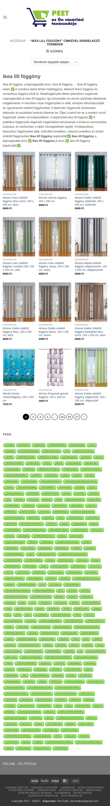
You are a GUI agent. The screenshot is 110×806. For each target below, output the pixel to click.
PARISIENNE (44, 706)
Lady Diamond (74, 463)
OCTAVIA (86, 457)
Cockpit (67, 493)
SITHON (85, 590)
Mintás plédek (23, 748)
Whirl (77, 615)
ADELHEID (10, 700)
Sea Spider (23, 536)
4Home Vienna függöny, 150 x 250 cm (53, 199)
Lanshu (87, 542)
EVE (28, 615)
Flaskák (38, 742)
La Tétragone (41, 615)
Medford (98, 706)
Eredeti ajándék (77, 445)
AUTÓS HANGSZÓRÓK (90, 787)
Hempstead (60, 603)
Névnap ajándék (69, 633)
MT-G (58, 736)
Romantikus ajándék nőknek (89, 742)
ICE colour (44, 512)
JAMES (97, 639)
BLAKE (67, 609)
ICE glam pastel (69, 457)
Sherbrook (90, 663)
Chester (50, 560)
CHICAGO (33, 499)
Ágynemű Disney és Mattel (87, 627)
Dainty (88, 669)
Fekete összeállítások (44, 590)
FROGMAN (33, 493)
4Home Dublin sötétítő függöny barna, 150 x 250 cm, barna (54, 332)
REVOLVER (94, 499)
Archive (99, 457)
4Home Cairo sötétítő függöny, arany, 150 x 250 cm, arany (54, 266)
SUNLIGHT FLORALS (84, 451)
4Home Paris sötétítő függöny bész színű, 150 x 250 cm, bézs (18, 201)
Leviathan (31, 621)
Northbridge (41, 669)
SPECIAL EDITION (31, 730)
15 (62, 416)
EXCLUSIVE (11, 548)
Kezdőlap (18, 40)
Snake (43, 566)
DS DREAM (85, 675)
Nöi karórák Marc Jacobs (16, 693)
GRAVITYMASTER (95, 621)
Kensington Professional (16, 596)
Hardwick (87, 645)
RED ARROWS (35, 578)
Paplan (9, 748)
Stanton (71, 675)
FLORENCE (51, 475)
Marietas (91, 718)
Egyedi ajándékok (89, 633)
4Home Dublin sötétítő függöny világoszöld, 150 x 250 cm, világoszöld (90, 397)
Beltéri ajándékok (43, 736)
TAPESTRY (24, 445)
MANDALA (53, 609)
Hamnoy (47, 499)
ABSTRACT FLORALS (48, 469)
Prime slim (82, 560)
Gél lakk (79, 487)
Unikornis (64, 639)
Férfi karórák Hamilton (42, 693)
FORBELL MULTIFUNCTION (70, 718)
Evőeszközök (45, 548)
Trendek (9, 445)
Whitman (9, 712)
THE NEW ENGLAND (41, 596)
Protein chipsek (29, 481)
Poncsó (9, 487)
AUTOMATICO (51, 730)
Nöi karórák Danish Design (68, 687)
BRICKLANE (30, 566)
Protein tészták (56, 572)
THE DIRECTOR (73, 669)
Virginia (97, 609)
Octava (65, 524)
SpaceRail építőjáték (26, 487)
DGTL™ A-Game (13, 651)
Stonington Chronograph (29, 712)
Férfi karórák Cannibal (66, 693)
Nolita (58, 706)
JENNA (9, 457)
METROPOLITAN (24, 609)
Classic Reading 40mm (50, 621)
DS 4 (42, 584)
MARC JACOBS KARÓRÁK (71, 712)
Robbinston (86, 596)
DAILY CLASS (86, 724)
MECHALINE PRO (46, 554)
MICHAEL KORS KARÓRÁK (58, 657)
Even (86, 639)
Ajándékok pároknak (26, 639)
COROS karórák (79, 530)
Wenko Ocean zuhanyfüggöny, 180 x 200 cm (18, 397)
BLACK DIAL (33, 463)
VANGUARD (77, 506)
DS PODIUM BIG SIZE (29, 645)
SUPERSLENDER (57, 445)
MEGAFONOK (94, 790)
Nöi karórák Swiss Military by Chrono (81, 481)
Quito (22, 603)
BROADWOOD (12, 566)
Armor (99, 645)
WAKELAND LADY (52, 451)
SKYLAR (89, 615)
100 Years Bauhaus (14, 493)
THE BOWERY (47, 487)
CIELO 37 (50, 712)
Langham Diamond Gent (68, 542)
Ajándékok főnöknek (14, 578)
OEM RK (91, 506)
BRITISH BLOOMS (14, 463)
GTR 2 (9, 572)
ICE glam (10, 451)
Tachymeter (47, 542)
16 (69, 416)
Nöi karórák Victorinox (51, 481)
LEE (8, 615)
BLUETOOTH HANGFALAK (43, 795)
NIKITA (59, 463)
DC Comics (55, 584)
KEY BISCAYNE (44, 700)
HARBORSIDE (53, 651)
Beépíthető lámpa (49, 633)
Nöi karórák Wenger (75, 681)
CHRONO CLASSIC (14, 518)
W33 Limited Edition (75, 499)
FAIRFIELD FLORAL (48, 457)
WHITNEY (61, 700)
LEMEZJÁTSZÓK (46, 790)
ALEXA (40, 609)
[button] (5, 17)
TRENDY (10, 706)
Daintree (9, 584)
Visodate (89, 700)
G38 (8, 499)
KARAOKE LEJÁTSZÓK (44, 787)
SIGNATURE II (61, 512)
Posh (8, 609)
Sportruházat (65, 487)
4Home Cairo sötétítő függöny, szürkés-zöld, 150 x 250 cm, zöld (18, 266)
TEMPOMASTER (13, 560)
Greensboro (26, 700)
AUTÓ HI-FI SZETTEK (71, 790)
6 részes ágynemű (62, 627)
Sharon (42, 681)
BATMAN (51, 578)
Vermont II (26, 724)
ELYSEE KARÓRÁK (96, 651)
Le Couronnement (13, 621)
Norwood (84, 736)
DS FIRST (56, 669)
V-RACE (76, 548)
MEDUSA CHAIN (60, 566)
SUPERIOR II (59, 506)
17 (76, 416)
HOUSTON (35, 718)
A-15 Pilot (80, 493)
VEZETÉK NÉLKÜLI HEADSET (35, 793)
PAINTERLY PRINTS (91, 469)
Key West (10, 645)
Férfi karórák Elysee (61, 615)
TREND (75, 603)
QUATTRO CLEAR (26, 457)
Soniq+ (96, 560)
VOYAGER (28, 506)
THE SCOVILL (87, 693)
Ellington (70, 724)
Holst (59, 499)
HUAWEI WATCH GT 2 (43, 536)
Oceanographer (12, 681)
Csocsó (9, 639)
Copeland (90, 548)
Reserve (9, 536)
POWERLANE (12, 506)
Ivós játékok (91, 572)
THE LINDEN (28, 548)
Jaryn (31, 554)
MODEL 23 (56, 681)
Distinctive (29, 681)
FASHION (75, 700)
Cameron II (43, 506)
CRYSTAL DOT (66, 560)
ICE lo (92, 445)
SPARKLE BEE (70, 469)
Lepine (65, 475)
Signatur (72, 596)
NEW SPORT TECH (58, 530)
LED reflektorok (72, 584)
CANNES (36, 475)
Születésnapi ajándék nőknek (59, 742)
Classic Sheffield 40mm (34, 530)
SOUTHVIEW (60, 748)
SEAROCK (39, 445)
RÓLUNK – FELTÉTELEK (20, 763)
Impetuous (45, 663)
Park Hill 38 (11, 724)
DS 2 (61, 590)
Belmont (74, 645)
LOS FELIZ (95, 566)
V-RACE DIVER (75, 518)
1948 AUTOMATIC (91, 603)
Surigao (77, 475)
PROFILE (52, 524)
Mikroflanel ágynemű (14, 633)
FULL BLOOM (83, 706)
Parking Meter (79, 524)
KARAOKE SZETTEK (17, 787)
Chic (24, 675)
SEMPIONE (39, 572)
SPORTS (65, 578)
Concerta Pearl (12, 469)
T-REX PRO (93, 518)
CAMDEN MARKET (14, 554)
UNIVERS (48, 518)
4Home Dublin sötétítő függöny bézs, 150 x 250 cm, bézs (17, 332)
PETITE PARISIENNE (29, 451)
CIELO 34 (60, 663)
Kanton (94, 524)
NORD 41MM (11, 730)
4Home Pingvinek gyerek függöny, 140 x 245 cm (53, 395)
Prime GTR (97, 530)
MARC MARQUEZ (40, 675)
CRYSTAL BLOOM (73, 621)
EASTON (69, 651)
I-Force (62, 536)
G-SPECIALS (11, 742)
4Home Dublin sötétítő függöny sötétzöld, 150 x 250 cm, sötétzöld (89, 201)
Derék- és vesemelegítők (83, 512)
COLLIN (72, 590)
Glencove (10, 603)
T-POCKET (45, 603)
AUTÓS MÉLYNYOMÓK (21, 790)
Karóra (26, 742)
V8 (80, 651)
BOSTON (94, 493)
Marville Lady (91, 463)
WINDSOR (10, 512)
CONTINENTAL (12, 530)
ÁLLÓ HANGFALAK (72, 795)
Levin (60, 518)
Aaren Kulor (11, 657)
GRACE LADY (82, 609)
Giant (18, 615)
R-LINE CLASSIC (33, 560)
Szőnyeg (32, 633)
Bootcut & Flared (42, 748)
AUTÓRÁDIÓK (63, 793)
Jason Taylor (76, 536)
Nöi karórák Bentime (14, 687)
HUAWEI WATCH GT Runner (87, 578)
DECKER (61, 645)
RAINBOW (29, 469)
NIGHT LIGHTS (27, 512)
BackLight (70, 736)
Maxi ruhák (22, 627)
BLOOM (89, 475)
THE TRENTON (54, 724)
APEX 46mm (62, 548)
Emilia (8, 663)
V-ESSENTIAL (78, 566)
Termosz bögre (74, 572)
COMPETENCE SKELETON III (73, 554)
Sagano (48, 645)
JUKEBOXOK (67, 787)
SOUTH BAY (23, 572)
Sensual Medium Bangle (86, 657)
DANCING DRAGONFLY (16, 475)
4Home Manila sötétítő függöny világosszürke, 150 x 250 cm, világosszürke (91, 266)
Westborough (24, 669)
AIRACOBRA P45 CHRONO (17, 736)
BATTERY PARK (70, 730)
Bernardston (75, 663)
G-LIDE (92, 487)
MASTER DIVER (51, 493)
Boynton (9, 669)
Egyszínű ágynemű (41, 627)
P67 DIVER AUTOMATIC (31, 524)
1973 (33, 603)
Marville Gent (11, 481)
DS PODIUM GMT (33, 651)
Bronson (59, 596)
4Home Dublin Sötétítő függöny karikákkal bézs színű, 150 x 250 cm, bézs (90, 332)
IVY (66, 451)
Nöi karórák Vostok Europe (40, 687)
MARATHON (11, 675)
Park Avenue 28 (26, 706)
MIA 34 (49, 718)
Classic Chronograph (14, 542)
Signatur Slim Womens (31, 657)
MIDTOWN (10, 524)
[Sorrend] (55, 62)
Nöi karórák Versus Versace (17, 590)
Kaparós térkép (47, 639)
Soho (69, 706)
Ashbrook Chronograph (15, 718)
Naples (39, 724)
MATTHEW (33, 518)
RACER (32, 542)
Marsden (19, 499)
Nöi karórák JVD (95, 681)
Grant (76, 639)
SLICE (47, 463)
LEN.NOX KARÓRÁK (26, 663)
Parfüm (9, 627)
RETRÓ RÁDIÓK (82, 793)
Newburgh (58, 675)
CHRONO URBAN (26, 584)
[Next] (84, 417)
